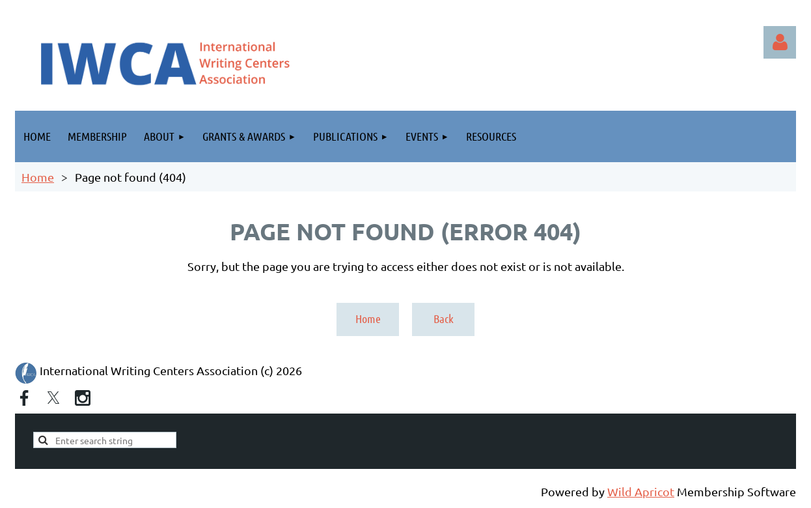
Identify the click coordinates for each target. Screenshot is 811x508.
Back (443, 318)
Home (37, 177)
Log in (779, 42)
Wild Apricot (640, 491)
